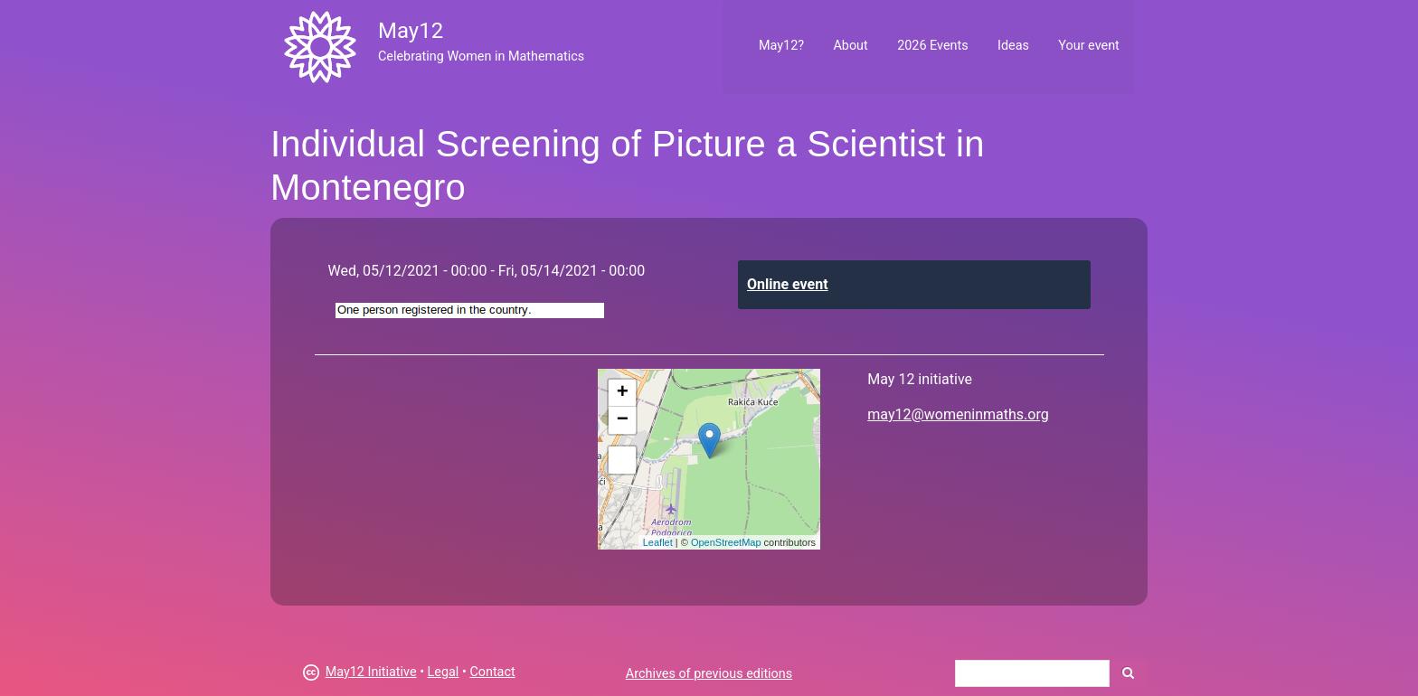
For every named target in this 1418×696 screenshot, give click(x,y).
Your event (1088, 45)
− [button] (623, 420)
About (850, 45)
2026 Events (933, 45)
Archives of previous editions (709, 674)
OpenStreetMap (726, 542)
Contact (492, 672)
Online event (787, 284)
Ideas (1013, 45)
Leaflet (658, 542)
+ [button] (623, 393)
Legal (443, 672)
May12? (781, 45)
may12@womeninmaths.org (957, 414)
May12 (410, 30)
